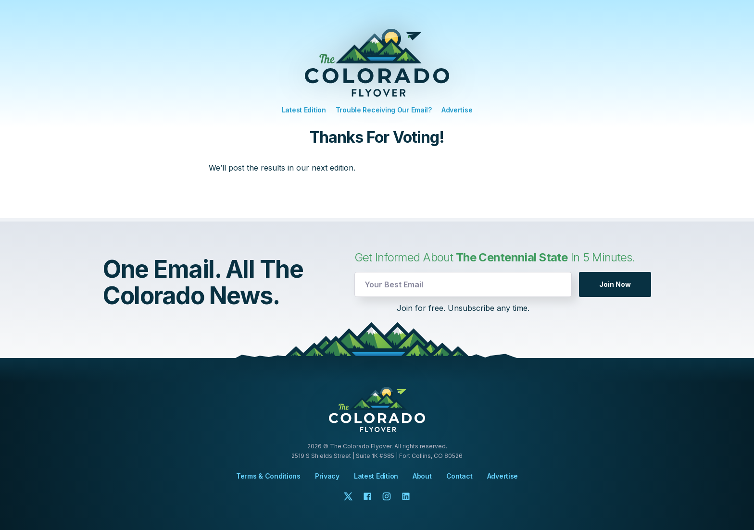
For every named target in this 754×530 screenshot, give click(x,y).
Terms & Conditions (268, 476)
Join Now (615, 284)
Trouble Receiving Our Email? (384, 109)
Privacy (327, 476)
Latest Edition (304, 109)
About (422, 476)
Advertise (456, 109)
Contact (459, 476)
